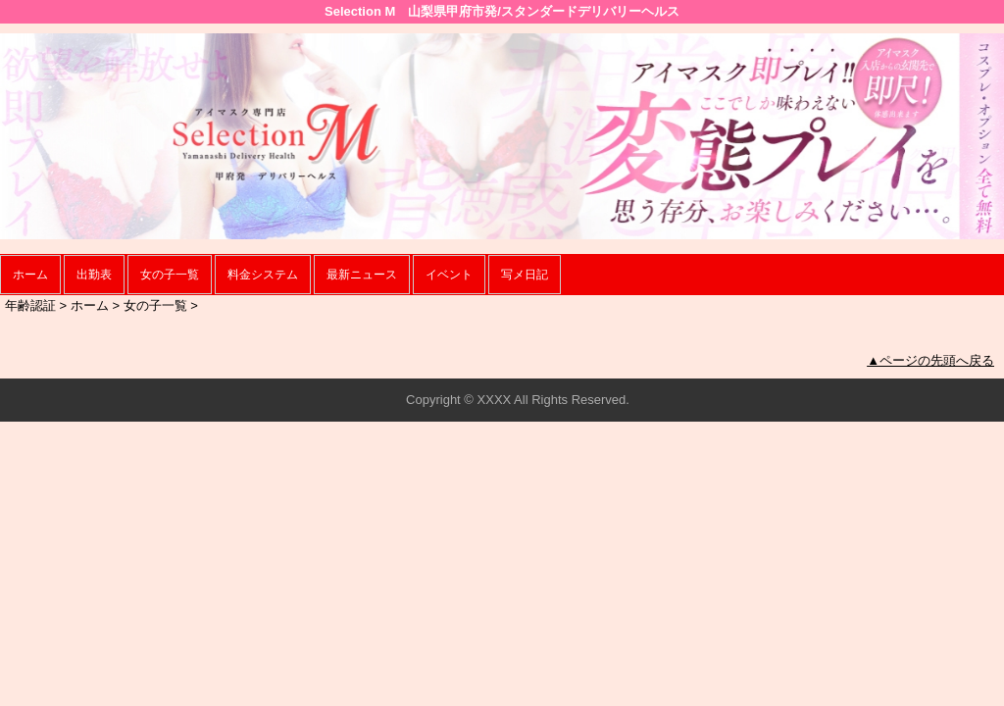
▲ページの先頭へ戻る (930, 360)
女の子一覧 (169, 274)
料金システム (262, 274)
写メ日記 (524, 274)
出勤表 (94, 274)
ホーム (30, 274)
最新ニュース (361, 274)
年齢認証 (30, 305)
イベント (449, 274)
